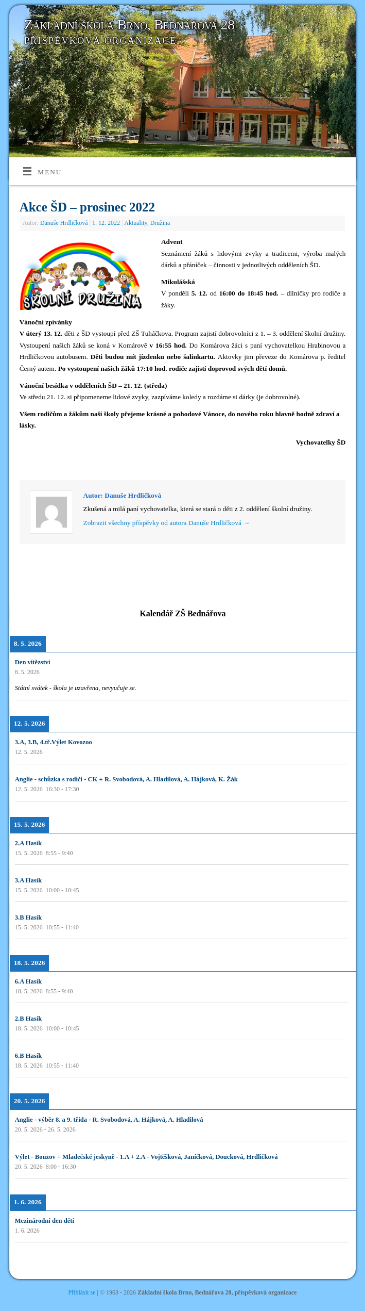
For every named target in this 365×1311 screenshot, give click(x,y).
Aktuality (135, 222)
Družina (160, 222)
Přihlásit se (82, 1292)
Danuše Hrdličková (64, 222)
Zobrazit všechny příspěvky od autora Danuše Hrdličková (166, 523)
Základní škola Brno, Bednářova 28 (129, 24)
